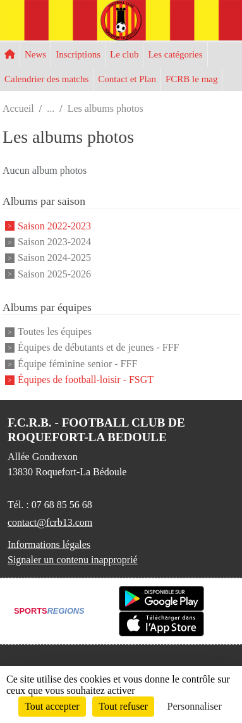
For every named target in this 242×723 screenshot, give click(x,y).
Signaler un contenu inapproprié (73, 559)
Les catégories (175, 54)
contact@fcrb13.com (50, 522)
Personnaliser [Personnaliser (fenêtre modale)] (194, 706)
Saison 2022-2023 (54, 226)
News (35, 54)
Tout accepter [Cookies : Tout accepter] (52, 706)
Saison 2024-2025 (54, 258)
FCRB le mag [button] (192, 79)
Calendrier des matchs (46, 79)
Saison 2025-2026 (54, 274)
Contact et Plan (127, 79)
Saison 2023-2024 (54, 241)
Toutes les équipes (55, 331)
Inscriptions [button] (78, 54)
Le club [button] (124, 54)
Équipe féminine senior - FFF (77, 363)
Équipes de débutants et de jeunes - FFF (98, 348)
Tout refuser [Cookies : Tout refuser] (123, 706)
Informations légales (49, 544)
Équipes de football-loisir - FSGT (86, 379)
